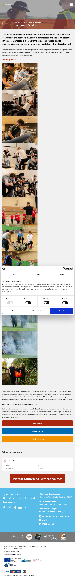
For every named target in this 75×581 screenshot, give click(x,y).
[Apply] (43, 520)
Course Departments (34, 22)
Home (17, 22)
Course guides (37, 431)
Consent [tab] (13, 274)
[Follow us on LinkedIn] (25, 507)
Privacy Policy (33, 546)
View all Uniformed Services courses (37, 479)
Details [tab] (37, 274)
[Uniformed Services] (37, 464)
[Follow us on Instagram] (10, 507)
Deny (14, 311)
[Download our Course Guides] (54, 516)
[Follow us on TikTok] (15, 507)
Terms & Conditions (21, 546)
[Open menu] (71, 4)
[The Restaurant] (16, 537)
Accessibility (8, 546)
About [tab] (62, 274)
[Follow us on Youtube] (20, 507)
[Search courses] (67, 5)
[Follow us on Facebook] (4, 507)
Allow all (61, 311)
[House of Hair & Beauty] (29, 537)
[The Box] (38, 537)
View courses (37, 423)
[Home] (10, 5)
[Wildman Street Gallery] (51, 537)
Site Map (43, 546)
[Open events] (47, 523)
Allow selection (37, 311)
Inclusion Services (37, 439)
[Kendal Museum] (63, 537)
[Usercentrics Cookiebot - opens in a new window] (64, 268)
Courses (23, 22)
